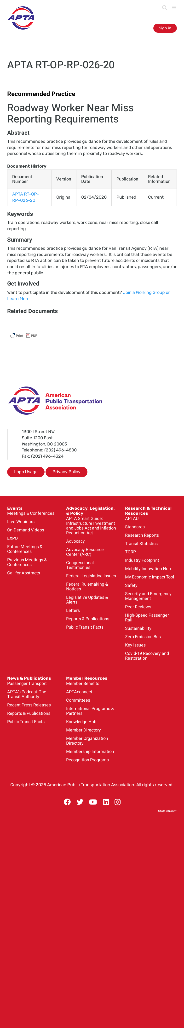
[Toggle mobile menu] (174, 7)
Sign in (165, 28)
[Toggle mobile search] (164, 7)
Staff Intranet (167, 811)
